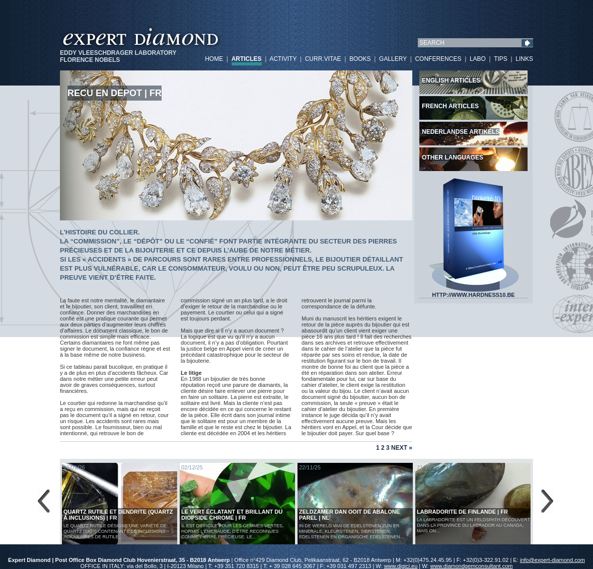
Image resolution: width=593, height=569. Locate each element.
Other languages (452, 157)
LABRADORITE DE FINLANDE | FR (462, 512)
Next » (401, 447)
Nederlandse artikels (460, 131)
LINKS (524, 58)
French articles (450, 106)
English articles (451, 80)
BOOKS (360, 58)
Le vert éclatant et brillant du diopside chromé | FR (231, 515)
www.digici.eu (401, 566)
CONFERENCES (438, 58)
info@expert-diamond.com (552, 560)
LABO (478, 58)
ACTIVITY (282, 58)
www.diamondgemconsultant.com (471, 566)
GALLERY (393, 58)
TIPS (500, 58)
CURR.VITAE (323, 58)
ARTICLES (247, 58)
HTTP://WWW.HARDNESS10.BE (473, 292)
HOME (214, 58)
